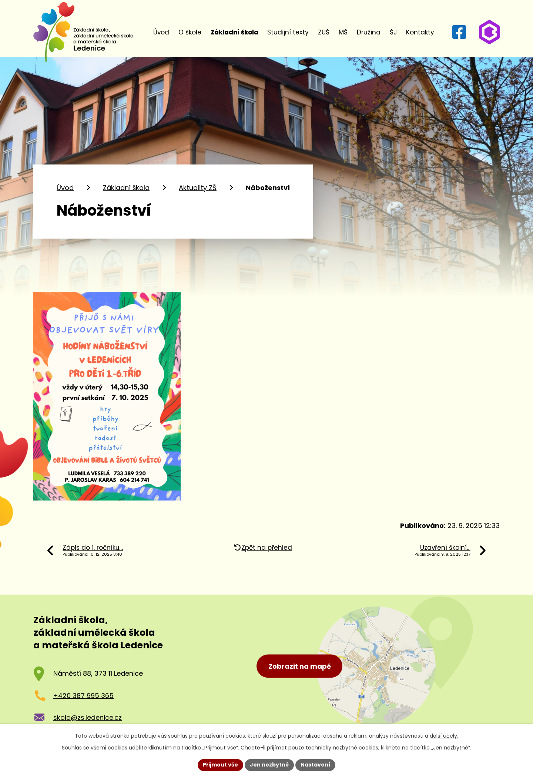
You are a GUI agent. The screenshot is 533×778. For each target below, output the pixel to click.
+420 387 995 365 (83, 695)
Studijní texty (288, 32)
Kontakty (420, 32)
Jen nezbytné (269, 764)
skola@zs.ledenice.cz (87, 717)
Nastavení (315, 764)
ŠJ (393, 32)
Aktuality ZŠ (198, 187)
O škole (189, 32)
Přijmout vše (220, 764)
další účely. (444, 735)
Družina (369, 32)
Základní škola (234, 32)
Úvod (161, 32)
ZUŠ (323, 32)
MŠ (343, 32)
